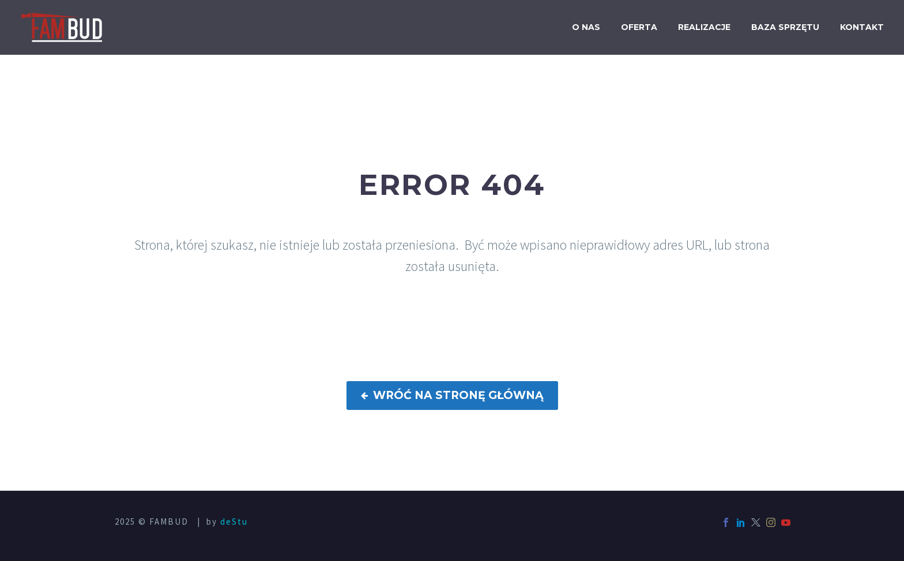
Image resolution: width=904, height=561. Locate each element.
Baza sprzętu (785, 27)
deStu (234, 521)
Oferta (639, 27)
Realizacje (704, 27)
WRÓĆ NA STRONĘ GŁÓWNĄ (452, 395)
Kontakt (862, 27)
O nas (586, 27)
